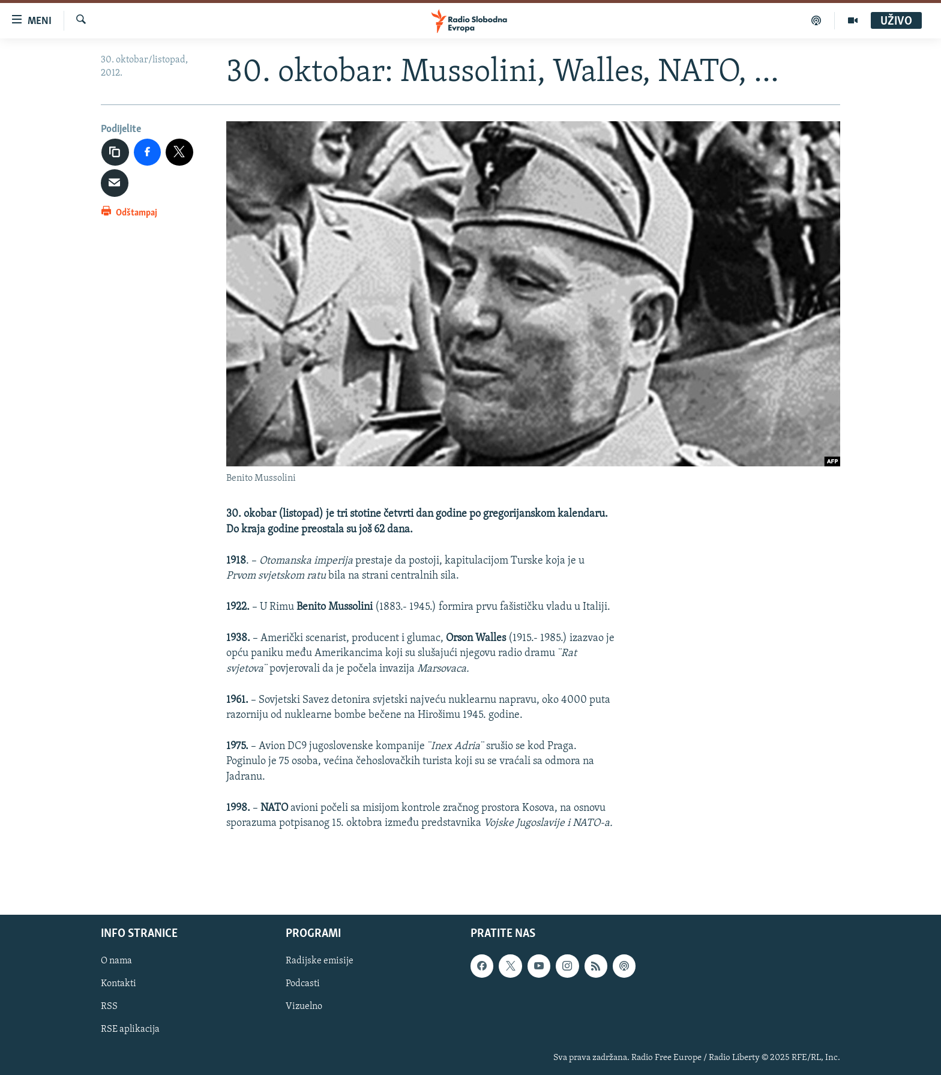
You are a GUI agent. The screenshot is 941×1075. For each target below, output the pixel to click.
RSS (109, 1007)
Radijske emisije (319, 961)
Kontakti (118, 984)
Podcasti (303, 984)
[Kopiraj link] (115, 152)
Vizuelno (304, 1007)
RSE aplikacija (130, 1030)
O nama (116, 961)
